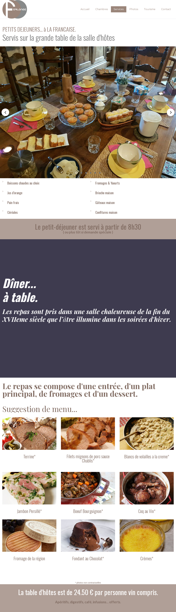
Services (119, 9)
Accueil (85, 9)
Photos (133, 9)
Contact (166, 9)
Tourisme (149, 9)
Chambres (101, 9)
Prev (5, 112)
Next (170, 112)
